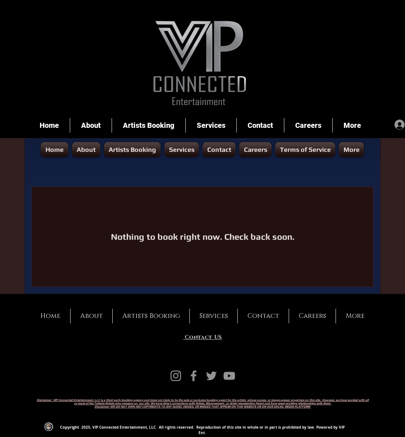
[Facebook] (194, 376)
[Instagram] (176, 376)
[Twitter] (211, 376)
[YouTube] (229, 376)
